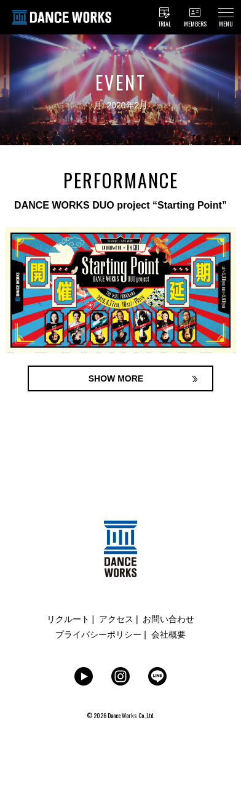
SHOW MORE (116, 378)
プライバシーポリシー (98, 634)
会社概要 (168, 634)
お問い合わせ (168, 619)
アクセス (116, 619)
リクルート (68, 619)
